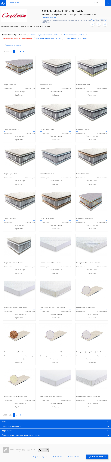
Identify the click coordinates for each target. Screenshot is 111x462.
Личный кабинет (73, 457)
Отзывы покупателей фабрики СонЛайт (45, 35)
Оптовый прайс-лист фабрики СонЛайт (17, 38)
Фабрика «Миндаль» (40, 457)
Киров (98, 3)
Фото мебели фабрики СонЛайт (14, 35)
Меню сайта (14, 3)
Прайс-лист (19, 95)
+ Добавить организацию (97, 457)
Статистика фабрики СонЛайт (76, 38)
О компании (57, 457)
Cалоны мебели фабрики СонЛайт (48, 38)
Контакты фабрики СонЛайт (74, 35)
